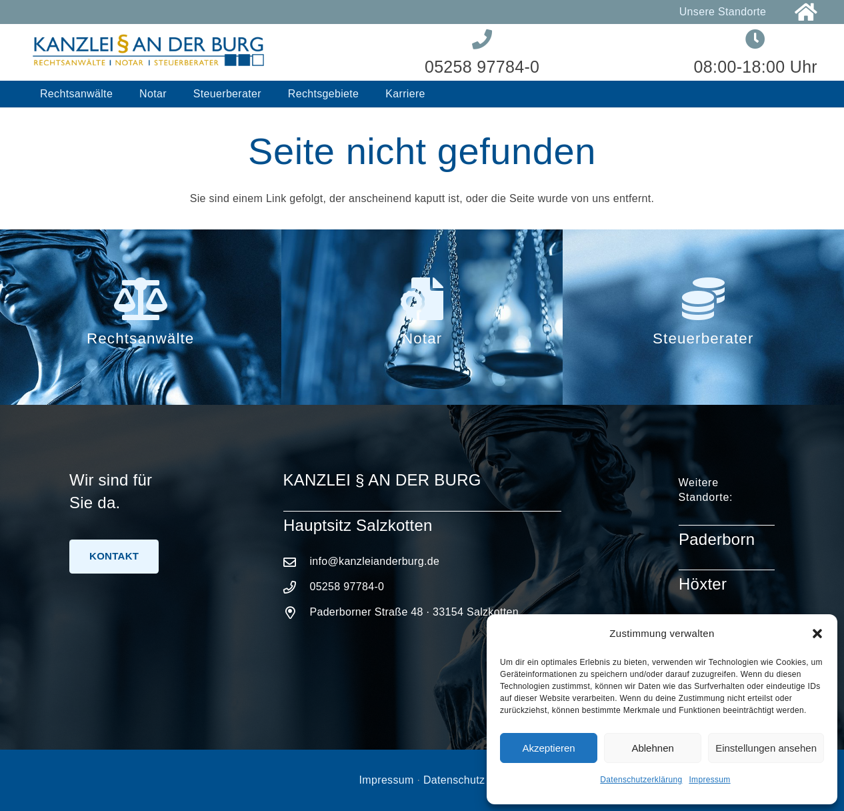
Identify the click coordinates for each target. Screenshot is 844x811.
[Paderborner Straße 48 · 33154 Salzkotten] (296, 612)
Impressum (709, 779)
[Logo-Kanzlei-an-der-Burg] (149, 52)
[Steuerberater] (703, 298)
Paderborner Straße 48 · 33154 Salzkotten (413, 612)
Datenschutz (454, 780)
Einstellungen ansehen (766, 748)
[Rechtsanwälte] (140, 298)
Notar (422, 338)
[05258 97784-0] (296, 587)
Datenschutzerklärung (641, 779)
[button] (817, 633)
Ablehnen (652, 748)
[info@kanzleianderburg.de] (296, 562)
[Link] (806, 12)
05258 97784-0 (346, 586)
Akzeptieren (548, 748)
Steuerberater (703, 338)
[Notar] (422, 298)
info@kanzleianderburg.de (374, 561)
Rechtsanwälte (140, 338)
